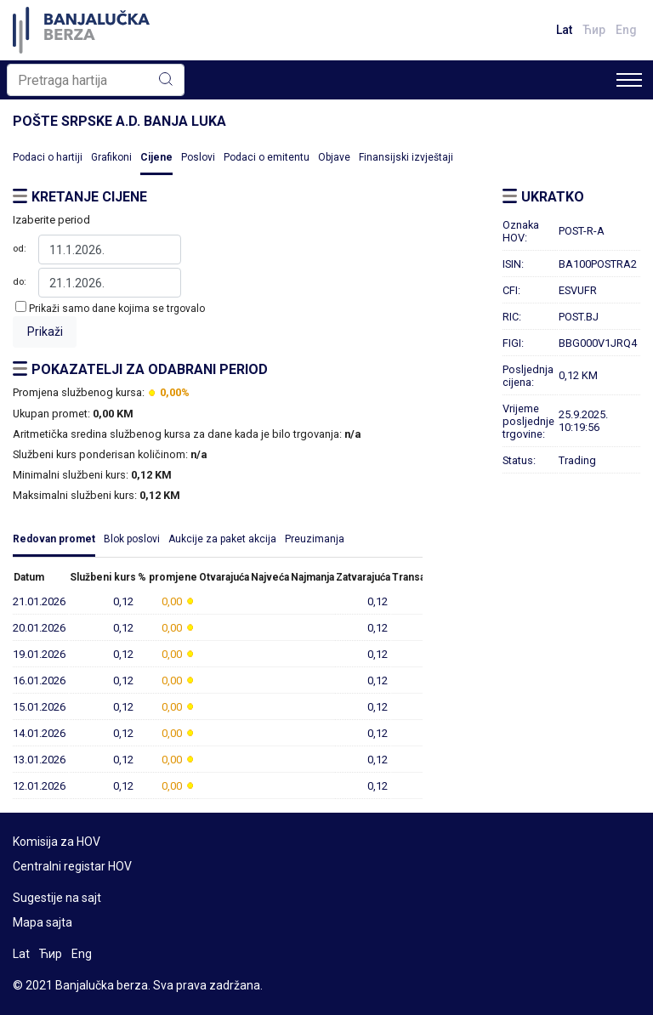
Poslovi (198, 157)
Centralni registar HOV (72, 866)
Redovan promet (54, 539)
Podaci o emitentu (266, 157)
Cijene (156, 157)
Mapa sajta (42, 922)
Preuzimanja (314, 539)
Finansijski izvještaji (406, 157)
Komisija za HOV (56, 841)
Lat (564, 30)
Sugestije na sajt (57, 897)
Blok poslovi (132, 539)
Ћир (593, 30)
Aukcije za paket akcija (222, 539)
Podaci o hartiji (47, 157)
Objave (334, 157)
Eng (626, 30)
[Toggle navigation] (629, 80)
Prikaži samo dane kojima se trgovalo (117, 309)
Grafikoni (111, 157)
